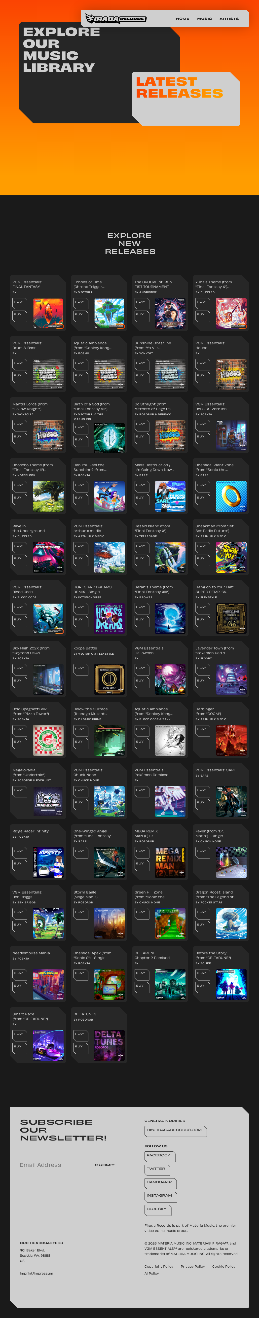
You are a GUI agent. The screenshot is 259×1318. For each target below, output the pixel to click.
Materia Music (201, 1225)
